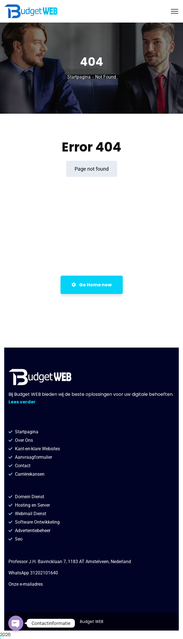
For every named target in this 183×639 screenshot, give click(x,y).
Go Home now (92, 285)
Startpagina (79, 77)
